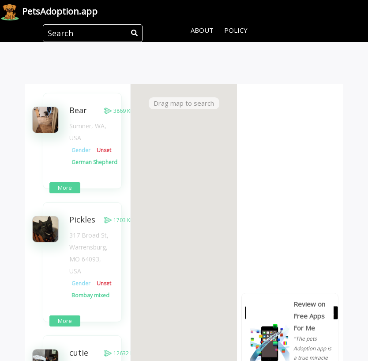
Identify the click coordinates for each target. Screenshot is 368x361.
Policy (236, 30)
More (65, 188)
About (202, 30)
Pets (49, 12)
